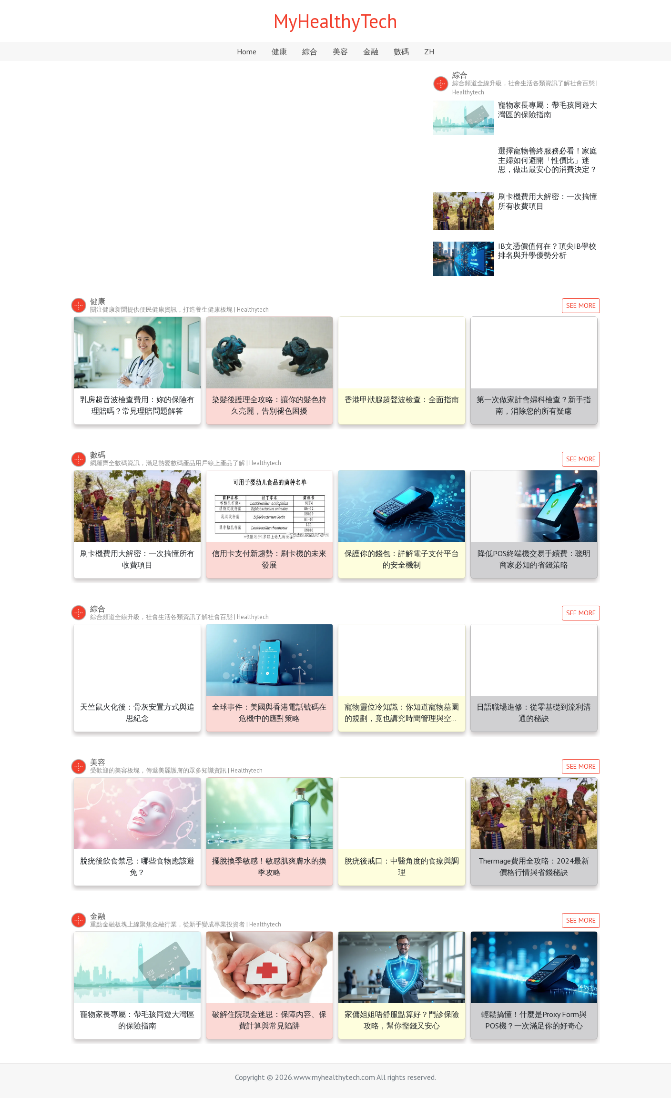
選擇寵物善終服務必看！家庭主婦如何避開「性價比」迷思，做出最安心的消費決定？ (547, 159)
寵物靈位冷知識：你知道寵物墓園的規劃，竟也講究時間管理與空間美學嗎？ (402, 718)
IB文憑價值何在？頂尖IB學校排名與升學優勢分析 (547, 250)
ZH (429, 51)
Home (246, 51)
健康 (279, 51)
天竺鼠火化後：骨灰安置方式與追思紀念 (245, 186)
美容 (340, 51)
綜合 (309, 51)
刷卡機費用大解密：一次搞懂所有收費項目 (547, 201)
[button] (97, 170)
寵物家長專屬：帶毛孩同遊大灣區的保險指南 (547, 109)
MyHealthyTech (335, 21)
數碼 (401, 51)
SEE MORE (581, 305)
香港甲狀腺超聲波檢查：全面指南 (402, 399)
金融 (370, 51)
